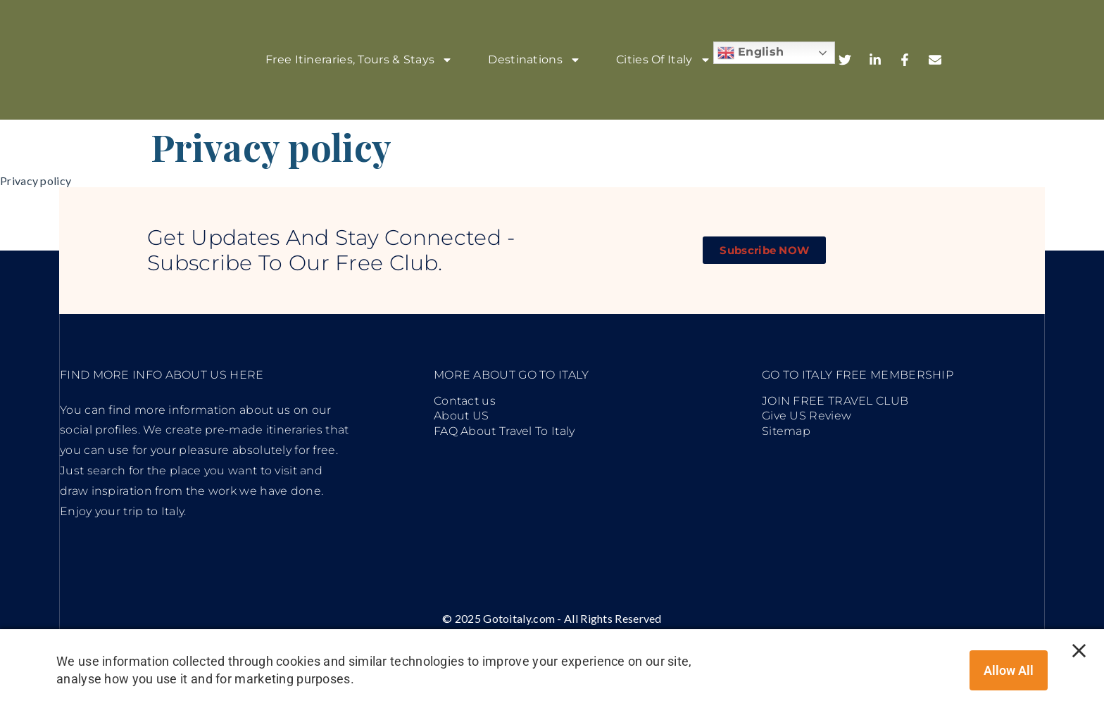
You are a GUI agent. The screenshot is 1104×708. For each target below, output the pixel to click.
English (750, 52)
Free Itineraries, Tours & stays (359, 59)
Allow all (1009, 670)
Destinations (534, 59)
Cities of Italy (663, 59)
